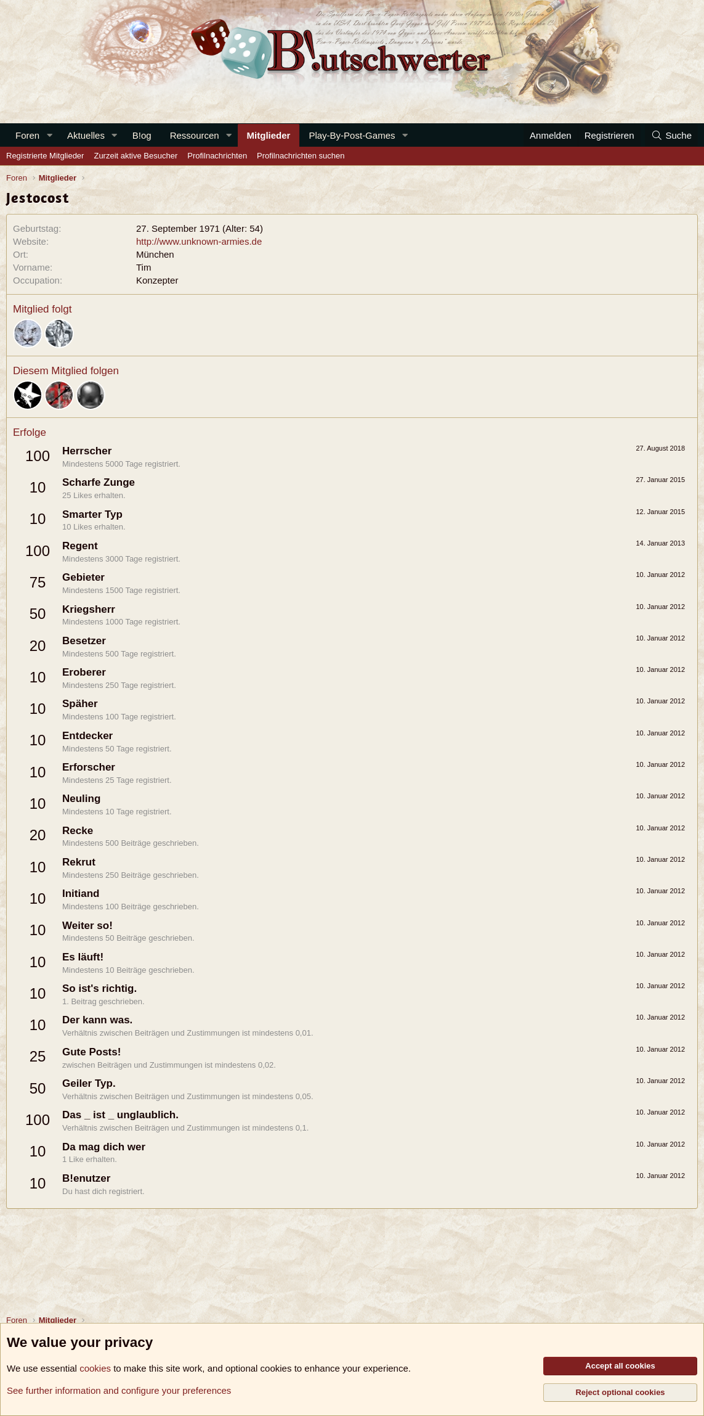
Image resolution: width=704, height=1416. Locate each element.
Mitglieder (269, 135)
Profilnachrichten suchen (300, 155)
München (155, 254)
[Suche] (671, 135)
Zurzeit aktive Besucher (135, 155)
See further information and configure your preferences (119, 1390)
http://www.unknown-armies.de (199, 241)
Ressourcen (194, 135)
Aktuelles (86, 135)
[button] (49, 135)
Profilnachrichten (217, 155)
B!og (142, 135)
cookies (95, 1368)
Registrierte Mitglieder (45, 155)
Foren (27, 135)
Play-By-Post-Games (352, 135)
